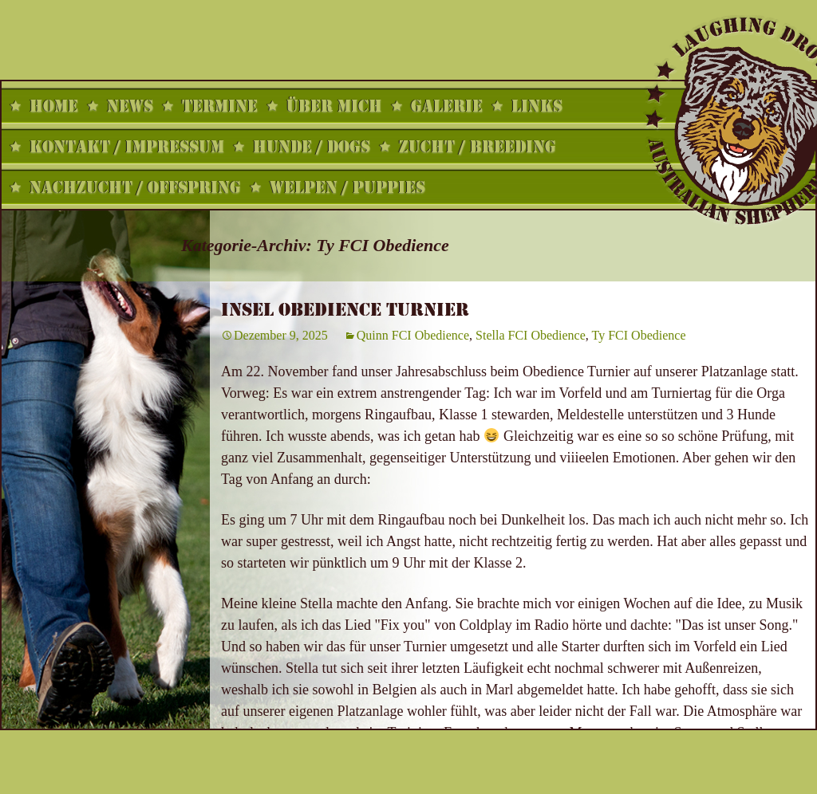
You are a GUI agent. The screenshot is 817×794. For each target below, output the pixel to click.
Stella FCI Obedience (531, 335)
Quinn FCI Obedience (413, 335)
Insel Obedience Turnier (345, 309)
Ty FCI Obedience (639, 335)
